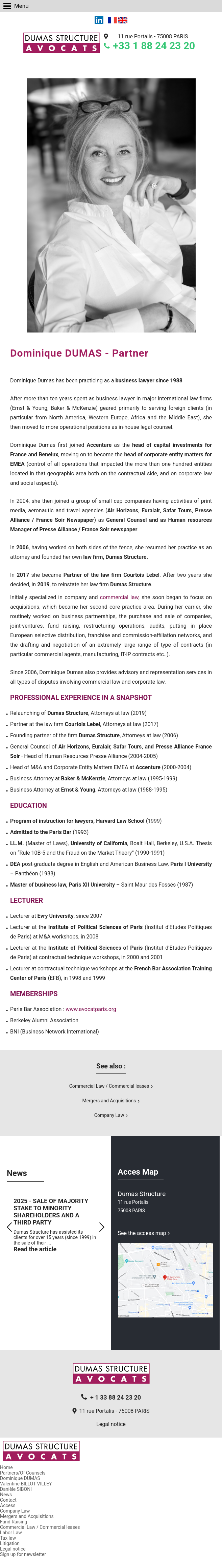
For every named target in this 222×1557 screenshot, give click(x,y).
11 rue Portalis (153, 36)
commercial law (119, 597)
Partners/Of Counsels (23, 1473)
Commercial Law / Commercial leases (109, 1086)
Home (6, 1467)
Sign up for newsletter (23, 1554)
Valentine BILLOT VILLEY (26, 1483)
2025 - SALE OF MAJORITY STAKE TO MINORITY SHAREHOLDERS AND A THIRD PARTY (51, 1211)
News (6, 1494)
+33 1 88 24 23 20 (154, 46)
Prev (9, 1227)
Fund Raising (13, 1521)
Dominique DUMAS (20, 1478)
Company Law (109, 1115)
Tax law (8, 1538)
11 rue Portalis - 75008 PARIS (114, 1411)
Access (8, 1505)
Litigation (10, 1543)
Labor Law (11, 1532)
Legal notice (111, 1424)
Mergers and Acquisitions (109, 1100)
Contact (8, 1500)
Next (101, 1227)
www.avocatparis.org (91, 1009)
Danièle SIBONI (16, 1489)
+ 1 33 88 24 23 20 (115, 1397)
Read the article (35, 1249)
